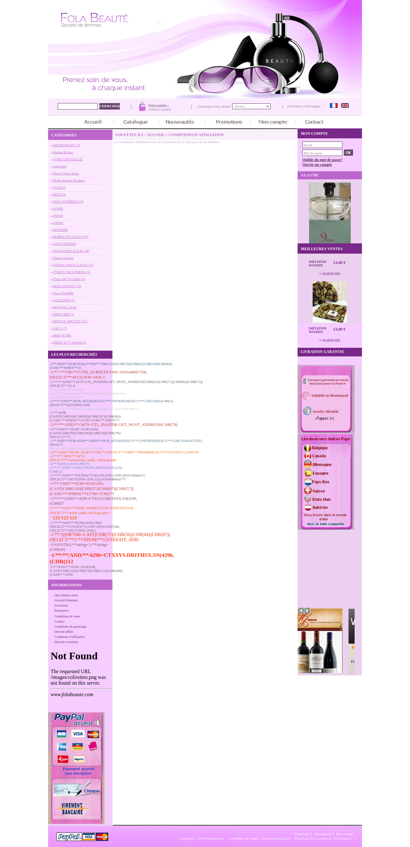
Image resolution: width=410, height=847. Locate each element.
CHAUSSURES (64, 244)
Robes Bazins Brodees (69, 180)
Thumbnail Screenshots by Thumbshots (322, 838)
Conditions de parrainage (70, 626)
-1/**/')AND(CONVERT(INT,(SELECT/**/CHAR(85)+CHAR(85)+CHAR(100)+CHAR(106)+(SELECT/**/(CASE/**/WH (88, 393)
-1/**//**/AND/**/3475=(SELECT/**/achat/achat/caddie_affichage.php (83, 458)
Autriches (60, 166)
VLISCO (59, 187)
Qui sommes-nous (66, 595)
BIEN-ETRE (62, 335)
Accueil (156, 135)
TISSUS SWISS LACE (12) (73, 265)
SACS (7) (60, 328)
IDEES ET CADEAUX (69, 342)
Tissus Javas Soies (66, 173)
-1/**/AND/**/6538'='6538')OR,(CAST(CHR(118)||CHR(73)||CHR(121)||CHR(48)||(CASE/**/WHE (86, 570)
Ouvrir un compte (317, 164)
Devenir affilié (63, 631)
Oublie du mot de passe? (322, 160)
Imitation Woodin (317, 263)
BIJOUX (59, 194)
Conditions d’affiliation (69, 637)
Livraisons (61, 605)
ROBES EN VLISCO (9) (71, 237)
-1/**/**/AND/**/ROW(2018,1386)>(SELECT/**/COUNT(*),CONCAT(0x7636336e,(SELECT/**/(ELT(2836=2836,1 (85, 526)
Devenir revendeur (66, 642)
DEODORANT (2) (66, 145)
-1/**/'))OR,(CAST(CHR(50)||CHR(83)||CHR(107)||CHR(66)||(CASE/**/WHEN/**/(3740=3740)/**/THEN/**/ (85, 416)
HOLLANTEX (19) (67, 286)
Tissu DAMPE (63, 293)
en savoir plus (331, 273)
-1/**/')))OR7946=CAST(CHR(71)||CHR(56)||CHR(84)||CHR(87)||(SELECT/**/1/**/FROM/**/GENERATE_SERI (110, 537)
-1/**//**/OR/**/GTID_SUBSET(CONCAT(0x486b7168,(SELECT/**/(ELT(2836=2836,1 (98, 374)
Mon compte (345, 834)
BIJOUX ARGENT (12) (70, 321)
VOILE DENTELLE (68, 159)
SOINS (58, 208)
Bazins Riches (63, 152)
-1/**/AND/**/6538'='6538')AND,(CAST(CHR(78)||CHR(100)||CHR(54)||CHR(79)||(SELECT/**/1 (85, 433)
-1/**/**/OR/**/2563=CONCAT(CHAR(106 (76, 448)
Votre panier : (158, 105)
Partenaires (61, 610)
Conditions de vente (67, 616)
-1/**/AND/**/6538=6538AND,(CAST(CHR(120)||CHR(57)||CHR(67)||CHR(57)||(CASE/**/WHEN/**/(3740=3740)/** (92, 488)
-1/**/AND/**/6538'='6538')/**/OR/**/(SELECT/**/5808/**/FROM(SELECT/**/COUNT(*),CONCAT (124, 452)
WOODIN (60, 230)
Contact (59, 621)
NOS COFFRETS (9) (68, 201)
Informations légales (275, 838)
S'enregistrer (323, 834)
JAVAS (58, 215)
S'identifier (301, 834)
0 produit (165, 109)
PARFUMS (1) (63, 314)
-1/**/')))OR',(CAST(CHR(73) (69, 464)
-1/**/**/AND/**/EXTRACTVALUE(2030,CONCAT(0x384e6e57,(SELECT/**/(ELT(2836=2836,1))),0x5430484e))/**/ (98, 477)
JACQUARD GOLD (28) (71, 251)
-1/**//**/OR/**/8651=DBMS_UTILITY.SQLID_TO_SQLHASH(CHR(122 (94, 409)
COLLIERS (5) (64, 300)
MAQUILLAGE (65, 307)
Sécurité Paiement (66, 600)
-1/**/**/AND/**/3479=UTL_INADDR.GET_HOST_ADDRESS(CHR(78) (113, 424)
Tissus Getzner (63, 258)
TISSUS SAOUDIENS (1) (72, 272)
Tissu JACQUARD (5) (69, 279)
